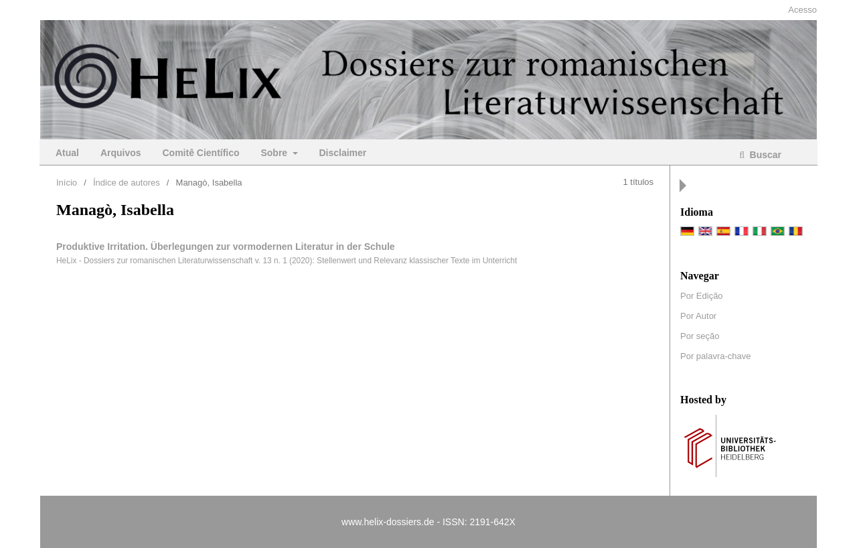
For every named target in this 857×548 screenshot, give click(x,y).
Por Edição (701, 296)
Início (66, 183)
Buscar (764, 154)
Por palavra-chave (715, 356)
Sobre (275, 152)
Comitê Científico (200, 152)
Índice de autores (126, 183)
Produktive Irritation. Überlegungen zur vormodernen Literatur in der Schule (225, 246)
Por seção (700, 336)
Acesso (802, 10)
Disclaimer (342, 152)
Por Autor (698, 316)
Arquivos (120, 152)
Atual (67, 152)
